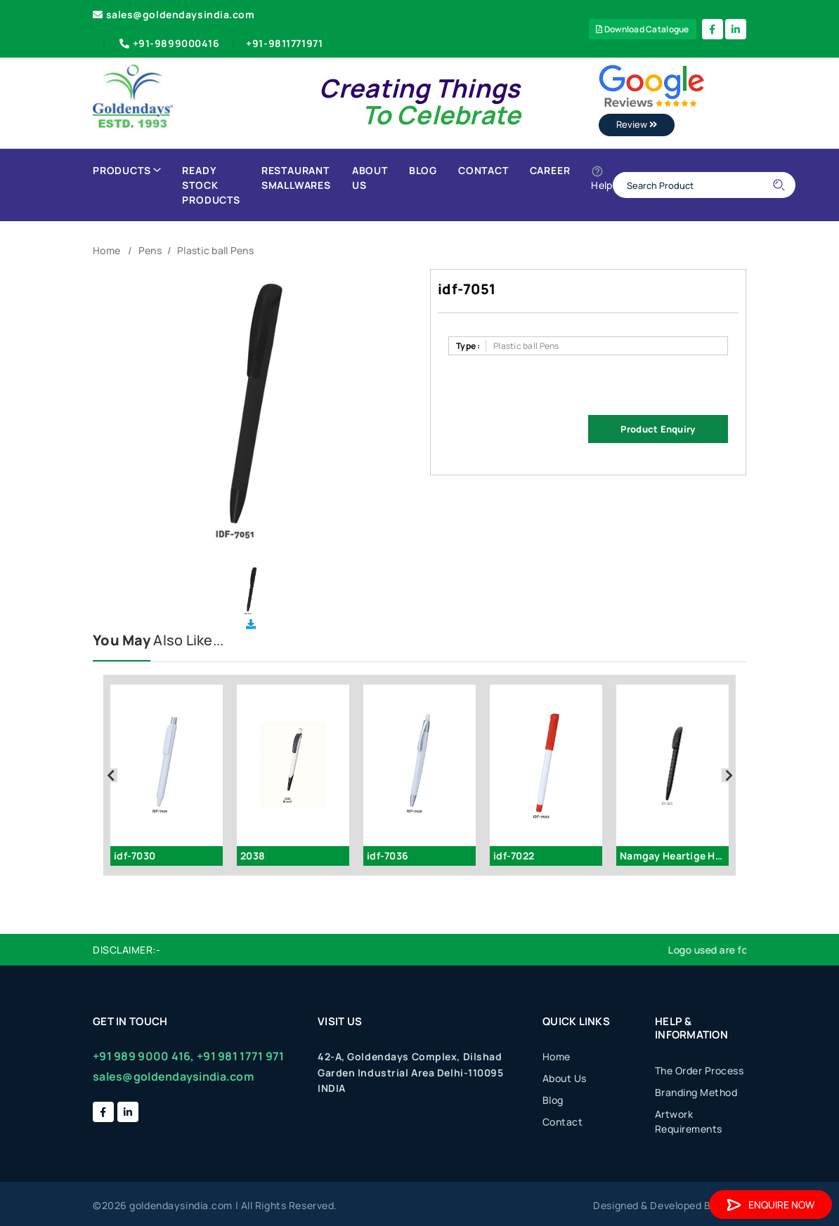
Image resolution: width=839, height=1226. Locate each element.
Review (636, 124)
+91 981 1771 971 (240, 1056)
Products (127, 170)
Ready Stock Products (211, 185)
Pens (150, 250)
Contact (483, 170)
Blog (423, 170)
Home (106, 250)
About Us (370, 178)
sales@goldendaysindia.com (174, 14)
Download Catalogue (642, 29)
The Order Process (699, 1070)
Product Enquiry (657, 429)
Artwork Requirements (688, 1121)
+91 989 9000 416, (144, 1056)
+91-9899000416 (168, 43)
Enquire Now (770, 1204)
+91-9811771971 (284, 43)
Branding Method (696, 1092)
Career (550, 170)
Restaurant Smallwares (296, 178)
